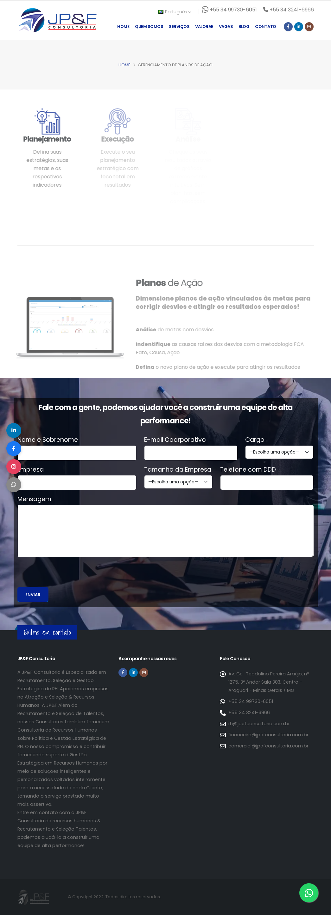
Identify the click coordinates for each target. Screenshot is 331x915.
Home (123, 26)
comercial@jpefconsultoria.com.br (268, 746)
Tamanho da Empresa (177, 470)
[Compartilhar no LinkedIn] (14, 429)
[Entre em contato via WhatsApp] (308, 892)
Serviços (179, 26)
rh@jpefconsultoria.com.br (259, 723)
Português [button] (174, 12)
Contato (265, 26)
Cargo (254, 440)
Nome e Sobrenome (47, 440)
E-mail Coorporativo (175, 440)
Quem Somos (149, 26)
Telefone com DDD (248, 470)
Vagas (226, 26)
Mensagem (34, 499)
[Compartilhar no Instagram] (14, 467)
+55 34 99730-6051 (250, 701)
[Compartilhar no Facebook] (14, 448)
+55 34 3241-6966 (248, 712)
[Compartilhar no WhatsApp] (14, 486)
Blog (244, 26)
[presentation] (65, 574)
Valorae (204, 26)
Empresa (30, 470)
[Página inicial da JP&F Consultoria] (57, 19)
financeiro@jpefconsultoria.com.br (268, 735)
